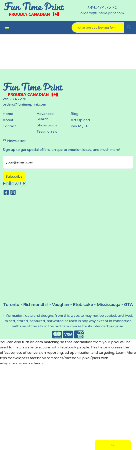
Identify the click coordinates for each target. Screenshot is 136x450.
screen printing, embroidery (69, 251)
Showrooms (47, 125)
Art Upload (80, 120)
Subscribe (14, 176)
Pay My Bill (80, 126)
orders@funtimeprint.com (102, 13)
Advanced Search (45, 116)
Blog (74, 114)
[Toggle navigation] (7, 27)
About (8, 120)
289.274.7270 (102, 7)
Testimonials (47, 131)
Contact (9, 126)
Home (8, 114)
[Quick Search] (98, 27)
